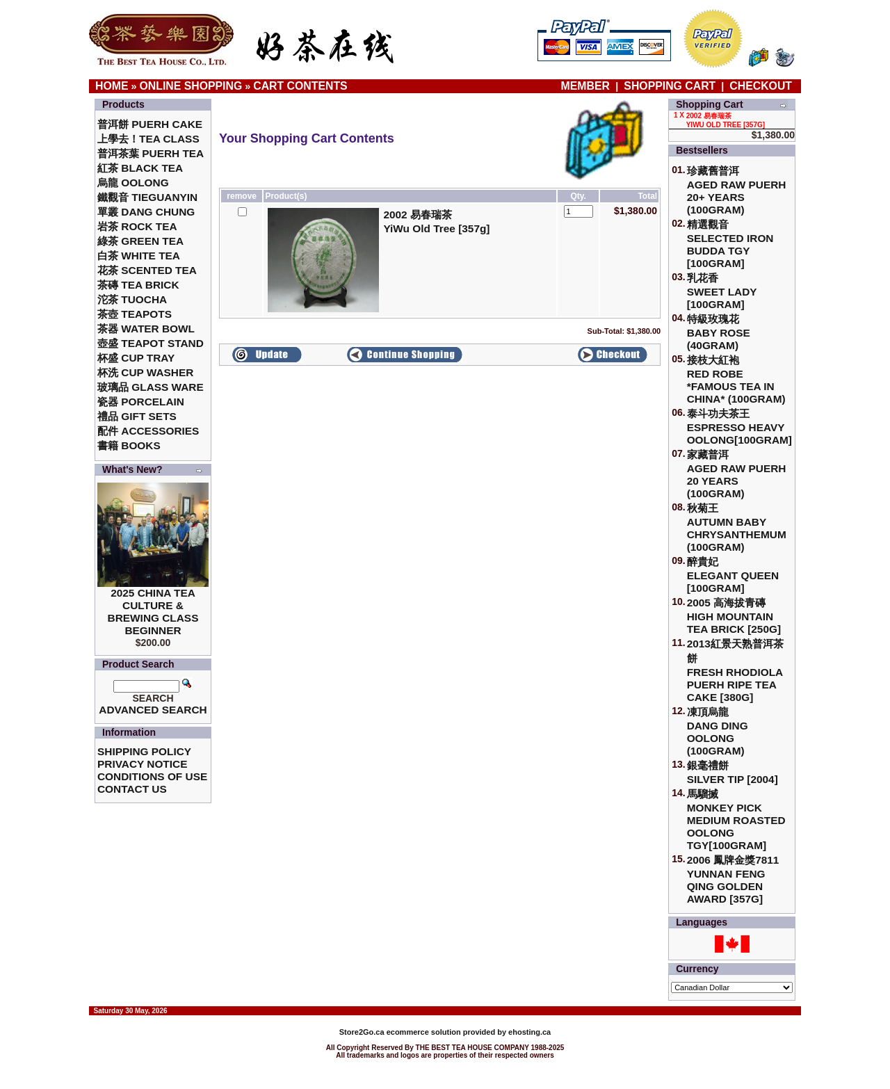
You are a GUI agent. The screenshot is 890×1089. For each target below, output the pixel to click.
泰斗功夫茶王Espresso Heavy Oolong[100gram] (739, 427)
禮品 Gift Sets (137, 416)
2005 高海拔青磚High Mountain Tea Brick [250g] (734, 616)
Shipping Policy (144, 751)
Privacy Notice (142, 764)
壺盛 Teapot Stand (150, 343)
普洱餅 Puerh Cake (149, 124)
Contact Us (132, 789)
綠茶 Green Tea (140, 241)
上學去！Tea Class (148, 139)
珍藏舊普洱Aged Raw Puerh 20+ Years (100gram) (736, 190)
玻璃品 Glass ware (150, 387)
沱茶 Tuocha (132, 299)
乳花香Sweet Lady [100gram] (722, 291)
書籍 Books (129, 445)
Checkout (760, 86)
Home (112, 86)
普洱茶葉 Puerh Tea (150, 153)
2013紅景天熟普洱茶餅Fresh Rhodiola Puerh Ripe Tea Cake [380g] (735, 670)
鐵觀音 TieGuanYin (147, 197)
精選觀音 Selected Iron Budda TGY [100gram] (730, 243)
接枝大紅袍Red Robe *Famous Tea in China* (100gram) (736, 379)
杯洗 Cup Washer (145, 372)
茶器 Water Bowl (146, 328)
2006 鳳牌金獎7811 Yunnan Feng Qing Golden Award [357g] (733, 879)
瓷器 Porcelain (140, 402)
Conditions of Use (152, 776)
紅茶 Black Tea (140, 168)
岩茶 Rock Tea (137, 226)
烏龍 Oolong (133, 182)
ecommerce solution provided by (423, 1032)
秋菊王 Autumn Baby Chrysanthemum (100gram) (736, 527)
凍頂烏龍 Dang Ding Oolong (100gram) (717, 731)
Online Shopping (191, 86)
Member (587, 86)
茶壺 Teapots (134, 314)
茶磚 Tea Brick (138, 285)
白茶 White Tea (138, 255)
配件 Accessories (148, 431)
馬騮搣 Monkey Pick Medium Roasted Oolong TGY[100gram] (736, 819)
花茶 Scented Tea (147, 270)
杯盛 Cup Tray (136, 358)
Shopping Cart (669, 86)
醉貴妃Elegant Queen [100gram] (733, 575)
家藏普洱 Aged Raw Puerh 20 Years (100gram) (736, 474)
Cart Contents (300, 86)
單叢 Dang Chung (146, 212)
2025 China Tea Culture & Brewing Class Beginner (153, 611)
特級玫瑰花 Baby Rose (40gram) (718, 332)
